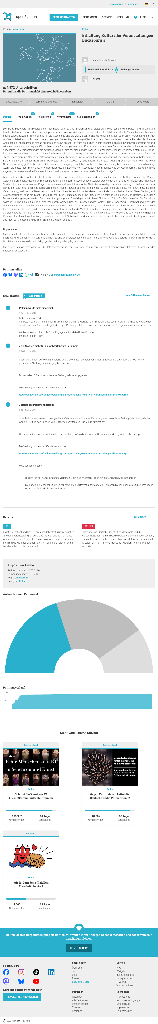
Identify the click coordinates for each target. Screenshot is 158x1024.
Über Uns (123, 17)
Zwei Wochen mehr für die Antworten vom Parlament (48, 346)
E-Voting (121, 981)
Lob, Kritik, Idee (80, 981)
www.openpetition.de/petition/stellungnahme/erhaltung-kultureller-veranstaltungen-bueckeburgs (73, 394)
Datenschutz (123, 1003)
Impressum (122, 1007)
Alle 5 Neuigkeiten (136, 295)
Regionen (77, 1010)
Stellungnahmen (130, 69)
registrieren (116, 4)
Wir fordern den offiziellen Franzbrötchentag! (30, 884)
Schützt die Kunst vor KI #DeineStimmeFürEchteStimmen (31, 796)
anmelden (133, 4)
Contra (88, 526)
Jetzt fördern (79, 948)
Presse (75, 978)
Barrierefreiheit (124, 1010)
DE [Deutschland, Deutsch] (148, 4)
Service (107, 17)
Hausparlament (124, 978)
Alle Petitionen (80, 1000)
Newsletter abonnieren (22, 996)
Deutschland (31, 745)
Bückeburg (18, 29)
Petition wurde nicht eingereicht (36, 308)
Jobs (74, 971)
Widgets (120, 971)
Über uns (77, 967)
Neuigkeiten (44, 115)
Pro (7, 526)
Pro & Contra (24, 115)
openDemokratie (125, 974)
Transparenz (123, 996)
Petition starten (64, 17)
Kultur (85, 29)
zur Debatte (140, 516)
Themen (76, 1007)
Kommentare (64, 115)
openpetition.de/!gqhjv (65, 274)
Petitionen (90, 17)
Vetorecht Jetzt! (124, 985)
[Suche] (153, 17)
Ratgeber (77, 996)
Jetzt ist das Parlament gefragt (36, 404)
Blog (74, 974)
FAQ (118, 967)
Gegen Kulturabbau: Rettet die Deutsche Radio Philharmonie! (110, 796)
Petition (7, 116)
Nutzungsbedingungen (128, 1000)
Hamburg (31, 833)
